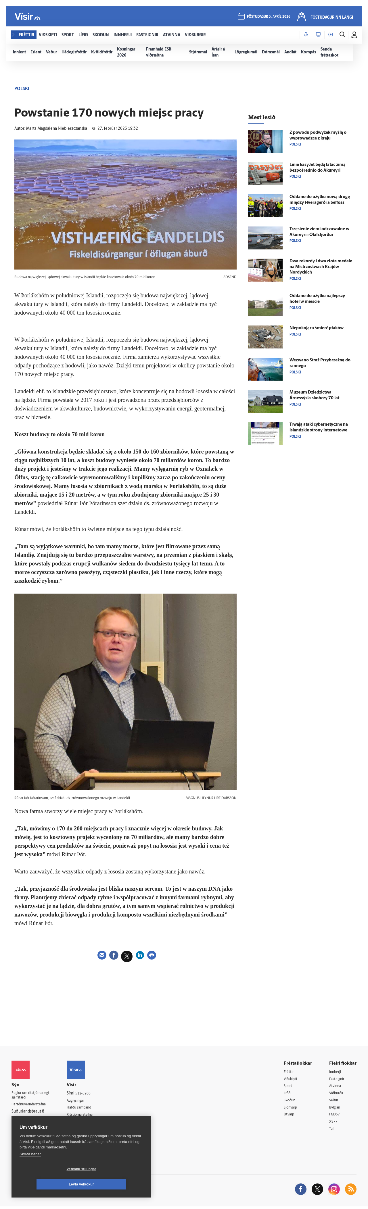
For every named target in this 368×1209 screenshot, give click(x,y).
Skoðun (291, 1101)
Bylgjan (335, 1109)
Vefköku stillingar (47, 1184)
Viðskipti (292, 1079)
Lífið (288, 1094)
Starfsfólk (81, 1130)
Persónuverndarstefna (31, 1106)
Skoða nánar (30, 1169)
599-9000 (28, 1127)
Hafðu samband (87, 1108)
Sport (289, 1086)
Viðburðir (337, 1094)
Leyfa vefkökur (115, 1184)
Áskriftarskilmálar (88, 1123)
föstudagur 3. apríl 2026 (268, 17)
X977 (334, 1123)
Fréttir (289, 1072)
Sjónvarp (292, 1109)
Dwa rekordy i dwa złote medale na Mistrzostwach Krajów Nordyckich (321, 267)
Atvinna (336, 1086)
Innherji (336, 1072)
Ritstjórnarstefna (88, 1115)
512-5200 (90, 1093)
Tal (331, 1131)
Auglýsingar (83, 1100)
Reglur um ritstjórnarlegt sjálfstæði (34, 1096)
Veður (334, 1101)
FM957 (335, 1116)
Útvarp (290, 1116)
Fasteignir (337, 1079)
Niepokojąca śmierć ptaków (317, 328)
